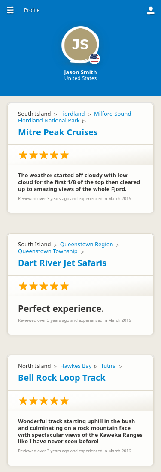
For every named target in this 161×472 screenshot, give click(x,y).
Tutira (108, 366)
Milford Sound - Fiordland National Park (76, 117)
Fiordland (72, 113)
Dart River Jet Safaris (62, 263)
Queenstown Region (86, 244)
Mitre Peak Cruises (58, 132)
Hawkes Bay (75, 366)
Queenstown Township (48, 251)
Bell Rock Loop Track (62, 377)
